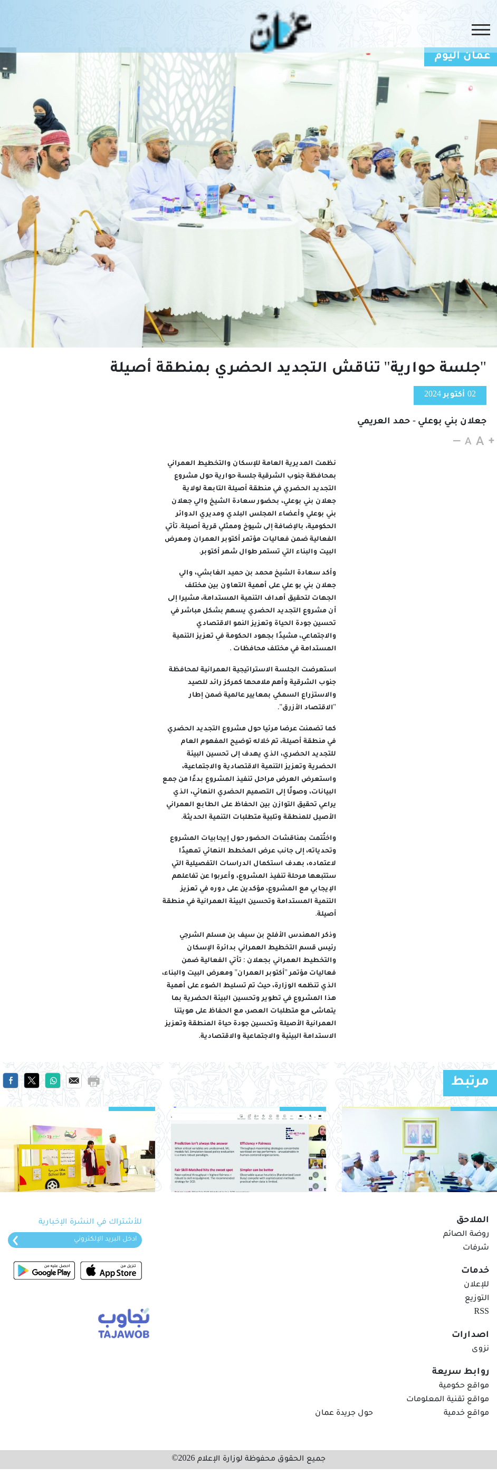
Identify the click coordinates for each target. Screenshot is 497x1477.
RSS (481, 1313)
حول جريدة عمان (344, 1414)
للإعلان (476, 1285)
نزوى (480, 1349)
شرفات (476, 1248)
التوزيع (477, 1299)
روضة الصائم (466, 1235)
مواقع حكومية (464, 1386)
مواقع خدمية (466, 1414)
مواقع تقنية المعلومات (447, 1400)
